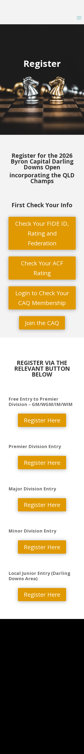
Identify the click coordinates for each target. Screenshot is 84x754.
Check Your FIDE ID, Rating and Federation (42, 233)
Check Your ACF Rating (42, 268)
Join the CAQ (42, 323)
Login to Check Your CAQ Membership (42, 298)
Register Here (42, 420)
